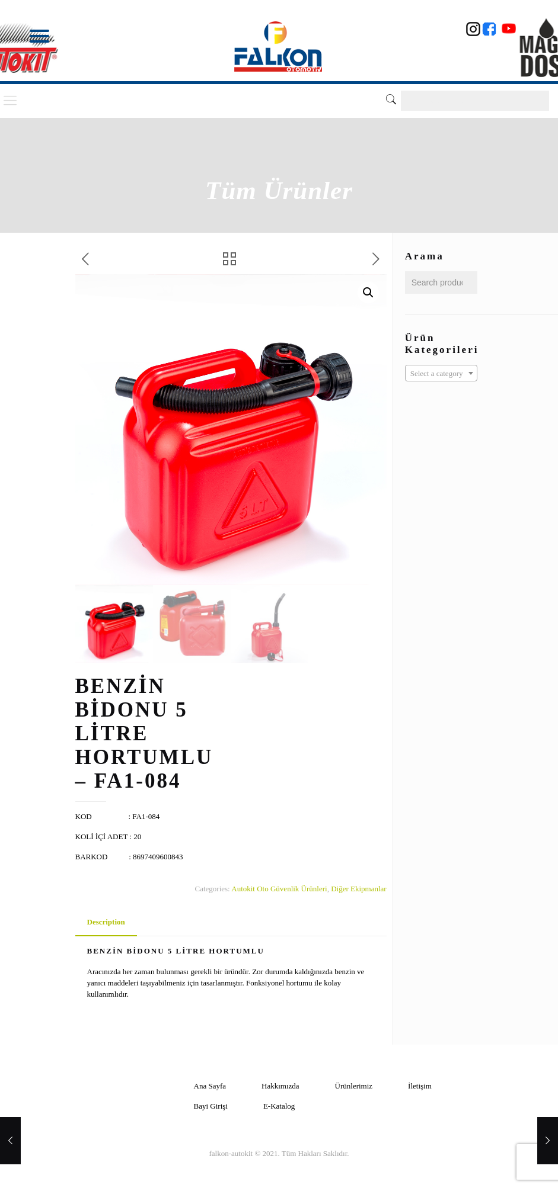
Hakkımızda (280, 1085)
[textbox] (441, 373)
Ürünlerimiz (354, 1085)
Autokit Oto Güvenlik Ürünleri (279, 888)
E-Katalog (279, 1106)
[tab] (106, 922)
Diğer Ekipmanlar (359, 888)
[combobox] (441, 373)
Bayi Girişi (211, 1106)
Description (106, 921)
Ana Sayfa (210, 1085)
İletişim (420, 1085)
